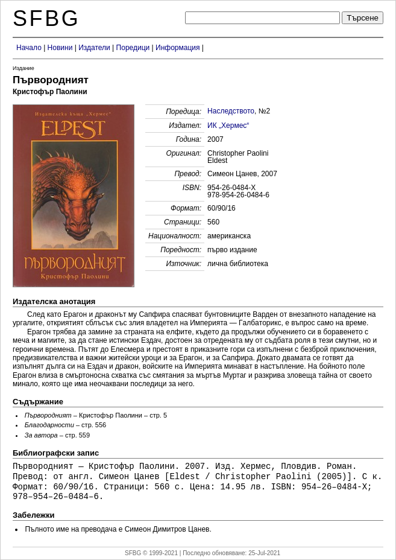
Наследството (230, 111)
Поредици (133, 47)
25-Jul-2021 (264, 553)
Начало (29, 47)
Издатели (94, 47)
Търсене (363, 17)
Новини (60, 47)
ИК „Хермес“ (228, 125)
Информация (178, 47)
